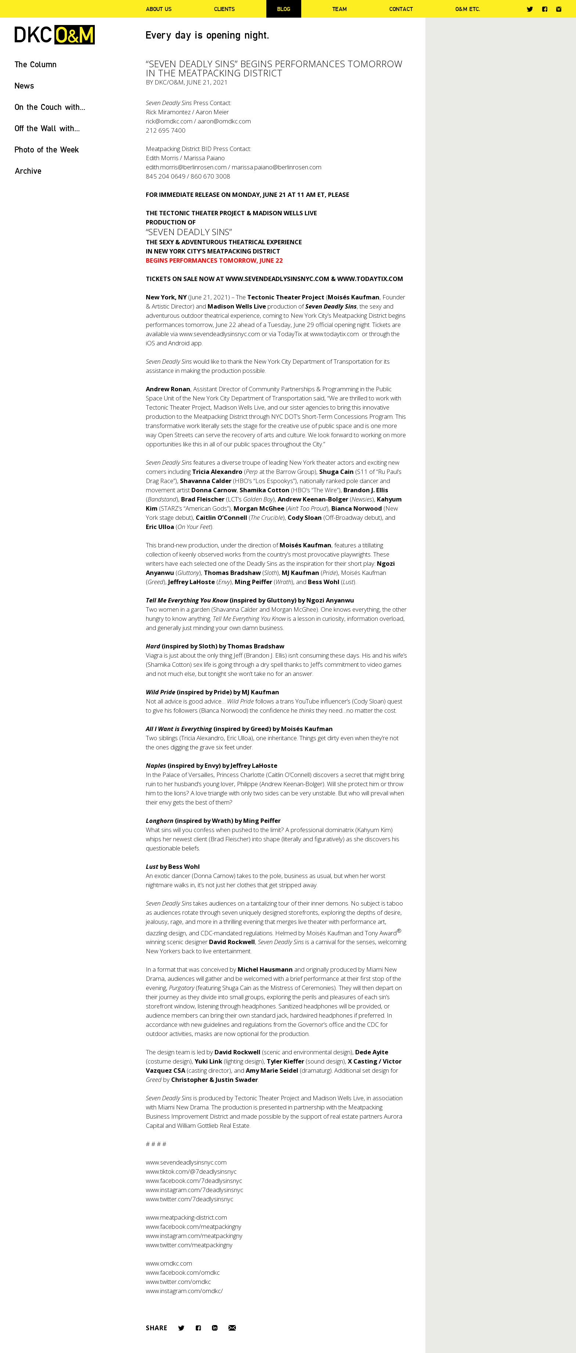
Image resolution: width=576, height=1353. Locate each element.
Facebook (544, 9)
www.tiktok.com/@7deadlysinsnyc (191, 1171)
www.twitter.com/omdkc (178, 1281)
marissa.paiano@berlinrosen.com (276, 167)
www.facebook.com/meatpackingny (193, 1226)
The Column (36, 64)
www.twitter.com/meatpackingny (189, 1245)
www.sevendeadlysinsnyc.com (219, 334)
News (24, 85)
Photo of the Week (47, 149)
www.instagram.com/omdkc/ (184, 1291)
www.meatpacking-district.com (186, 1217)
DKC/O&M (55, 34)
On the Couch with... (50, 107)
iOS (150, 343)
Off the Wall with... (47, 128)
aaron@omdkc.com (224, 121)
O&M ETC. (468, 8)
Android (179, 343)
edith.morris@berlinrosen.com (186, 167)
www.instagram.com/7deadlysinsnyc (194, 1189)
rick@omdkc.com (169, 121)
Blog (283, 8)
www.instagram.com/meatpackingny (194, 1235)
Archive (28, 171)
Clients (224, 8)
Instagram (558, 9)
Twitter (530, 9)
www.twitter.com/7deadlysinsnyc (189, 1199)
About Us (159, 8)
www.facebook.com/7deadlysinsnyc (194, 1180)
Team (339, 8)
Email (232, 1328)
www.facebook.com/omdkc (183, 1272)
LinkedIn (214, 1328)
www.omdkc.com (169, 1263)
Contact (401, 8)
